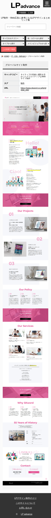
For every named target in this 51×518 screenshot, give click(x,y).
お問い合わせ (25, 508)
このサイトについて (25, 503)
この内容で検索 (9, 49)
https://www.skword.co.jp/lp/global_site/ (33, 89)
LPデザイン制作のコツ (25, 498)
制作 (22, 83)
